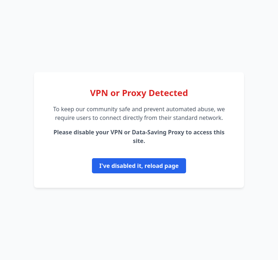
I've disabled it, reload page (138, 166)
